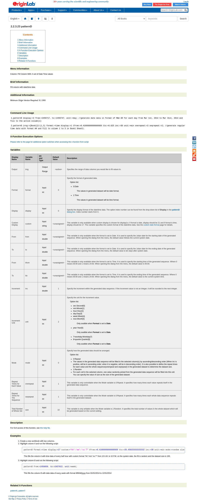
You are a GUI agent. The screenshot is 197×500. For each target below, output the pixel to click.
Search (183, 18)
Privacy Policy (21, 499)
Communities (80, 10)
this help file (45, 428)
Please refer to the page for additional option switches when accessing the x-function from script (49, 142)
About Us (99, 10)
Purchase (46, 10)
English (14, 18)
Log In (186, 1)
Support (62, 10)
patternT (21, 491)
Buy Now (147, 4)
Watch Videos (180, 4)
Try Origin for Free (162, 4)
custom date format (151, 225)
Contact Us (115, 10)
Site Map (11, 499)
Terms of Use (32, 499)
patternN (13, 491)
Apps (31, 10)
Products (17, 10)
